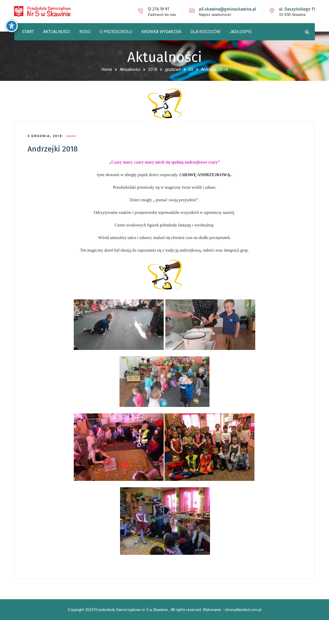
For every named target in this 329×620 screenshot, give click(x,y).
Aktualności (130, 69)
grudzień (173, 69)
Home (106, 69)
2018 (152, 69)
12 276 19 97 (158, 9)
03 (191, 69)
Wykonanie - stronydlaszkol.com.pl (232, 609)
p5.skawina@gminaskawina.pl (227, 9)
